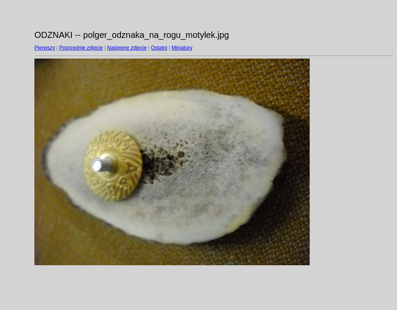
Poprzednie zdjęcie (81, 48)
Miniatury (182, 48)
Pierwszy (44, 48)
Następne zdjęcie (127, 48)
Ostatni (159, 48)
